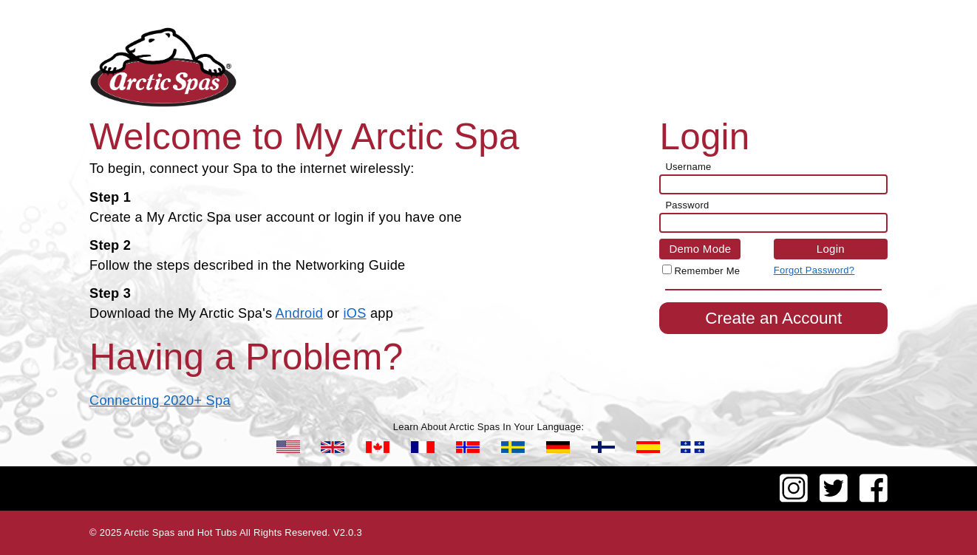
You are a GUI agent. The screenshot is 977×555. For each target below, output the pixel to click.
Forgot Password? (814, 270)
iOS (354, 313)
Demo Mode (700, 248)
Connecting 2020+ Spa (160, 400)
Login (831, 248)
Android (300, 313)
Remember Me (707, 270)
